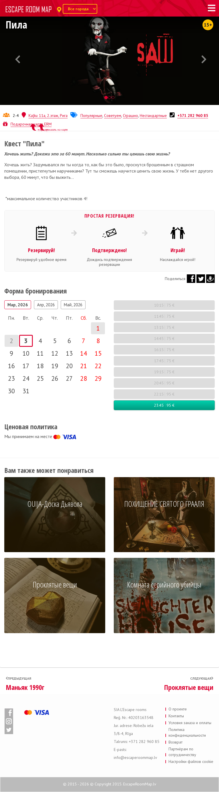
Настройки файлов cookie (191, 761)
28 (83, 378)
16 (11, 366)
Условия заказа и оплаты (190, 722)
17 (26, 366)
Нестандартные (153, 115)
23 (11, 378)
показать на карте (57, 129)
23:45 (164, 405)
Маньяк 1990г (25, 687)
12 (54, 353)
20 (69, 366)
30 (11, 391)
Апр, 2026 (46, 304)
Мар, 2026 (17, 304)
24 (26, 378)
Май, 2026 (73, 304)
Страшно (130, 115)
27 (69, 378)
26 (54, 378)
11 (40, 353)
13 (69, 353)
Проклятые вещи (188, 687)
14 (83, 353)
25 (40, 378)
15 (98, 353)
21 (83, 366)
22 (98, 366)
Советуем (112, 115)
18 (40, 366)
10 (26, 353)
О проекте (178, 709)
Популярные (91, 115)
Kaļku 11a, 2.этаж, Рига (48, 115)
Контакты (176, 715)
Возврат (175, 742)
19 (54, 366)
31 (26, 391)
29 (98, 378)
